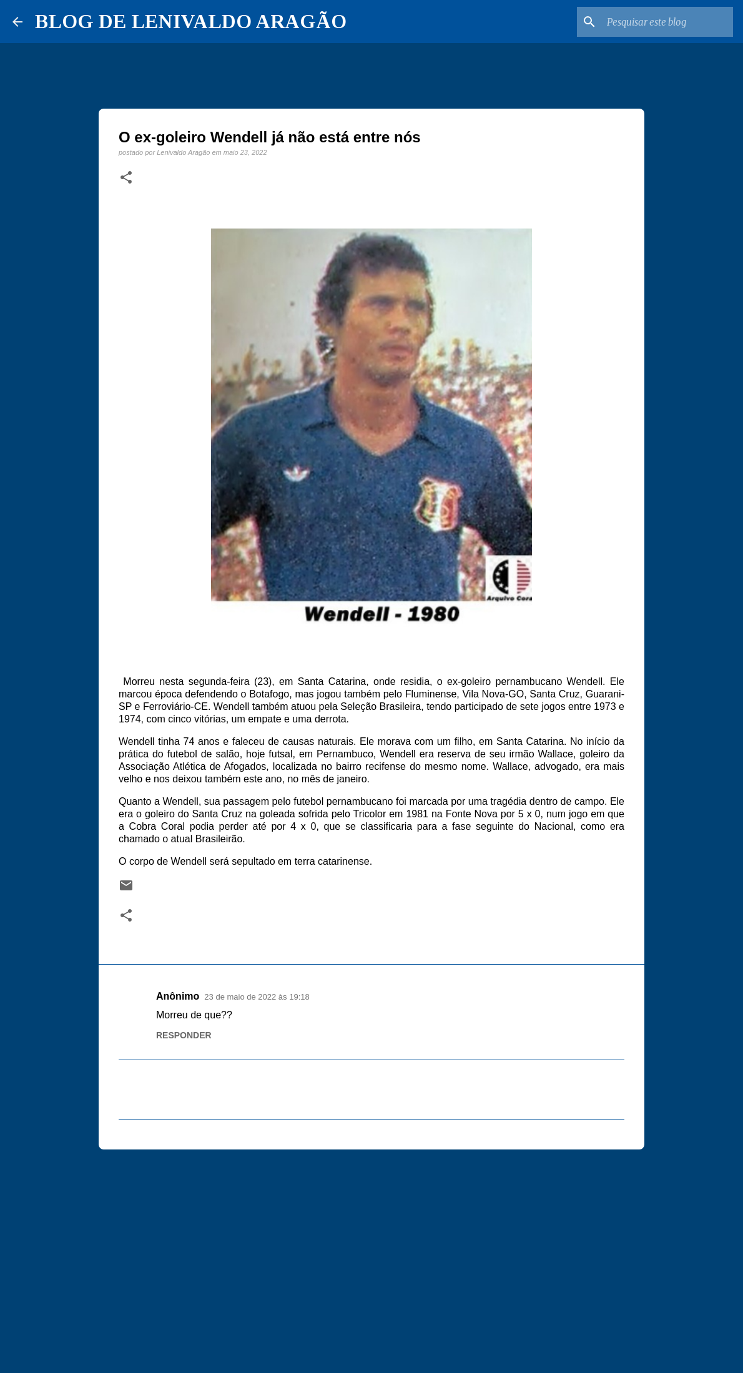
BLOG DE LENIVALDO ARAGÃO (191, 21)
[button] (126, 178)
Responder (184, 1035)
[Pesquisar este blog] (667, 22)
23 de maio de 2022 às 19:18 (256, 996)
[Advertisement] (371, 1255)
